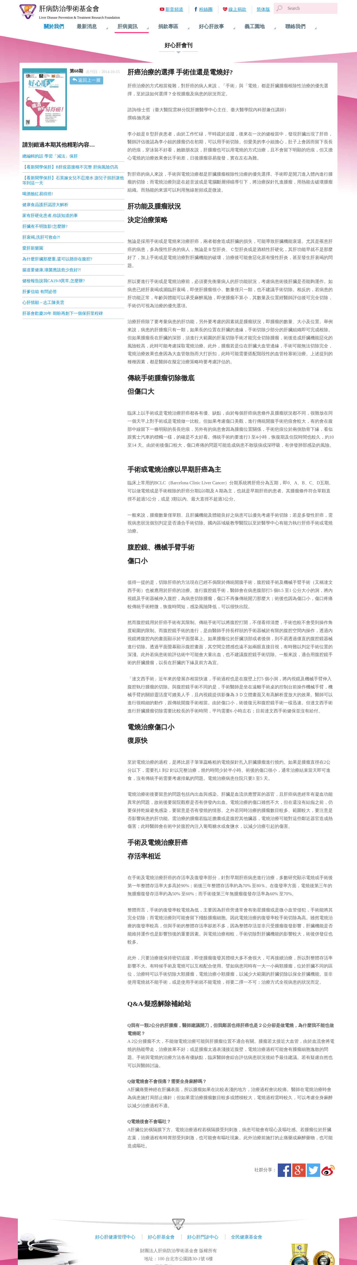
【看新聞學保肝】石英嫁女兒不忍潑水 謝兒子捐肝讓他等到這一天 (73, 180)
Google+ (299, 1170)
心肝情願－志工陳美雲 (43, 302)
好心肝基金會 (161, 1237)
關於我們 (54, 26)
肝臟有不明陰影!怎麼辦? (44, 226)
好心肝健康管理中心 (115, 1237)
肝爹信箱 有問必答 (39, 291)
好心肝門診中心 (202, 1237)
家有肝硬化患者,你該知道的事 (50, 215)
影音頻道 (174, 9)
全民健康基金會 (246, 1237)
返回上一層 (89, 80)
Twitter (313, 1170)
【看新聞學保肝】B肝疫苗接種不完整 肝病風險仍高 (70, 167)
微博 (328, 1170)
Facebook (284, 1170)
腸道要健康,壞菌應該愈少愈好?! (51, 270)
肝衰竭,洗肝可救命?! (41, 237)
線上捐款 (237, 9)
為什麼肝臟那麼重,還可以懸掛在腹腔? (57, 259)
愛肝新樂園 (32, 248)
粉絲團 (206, 9)
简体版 (263, 9)
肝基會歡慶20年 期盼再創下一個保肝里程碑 (62, 313)
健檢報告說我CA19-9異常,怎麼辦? (53, 281)
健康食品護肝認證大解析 (45, 204)
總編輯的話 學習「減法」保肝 (50, 156)
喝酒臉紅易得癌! (37, 194)
